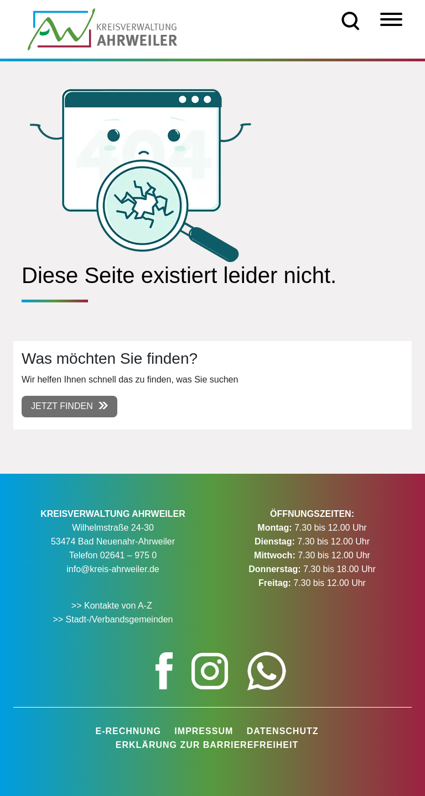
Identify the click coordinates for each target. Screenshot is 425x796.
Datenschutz (283, 731)
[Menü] (391, 19)
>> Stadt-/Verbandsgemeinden (113, 619)
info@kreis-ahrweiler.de (112, 569)
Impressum (203, 731)
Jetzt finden (62, 406)
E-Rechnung (127, 731)
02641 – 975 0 (128, 555)
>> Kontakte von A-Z (112, 605)
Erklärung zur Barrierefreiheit (207, 745)
